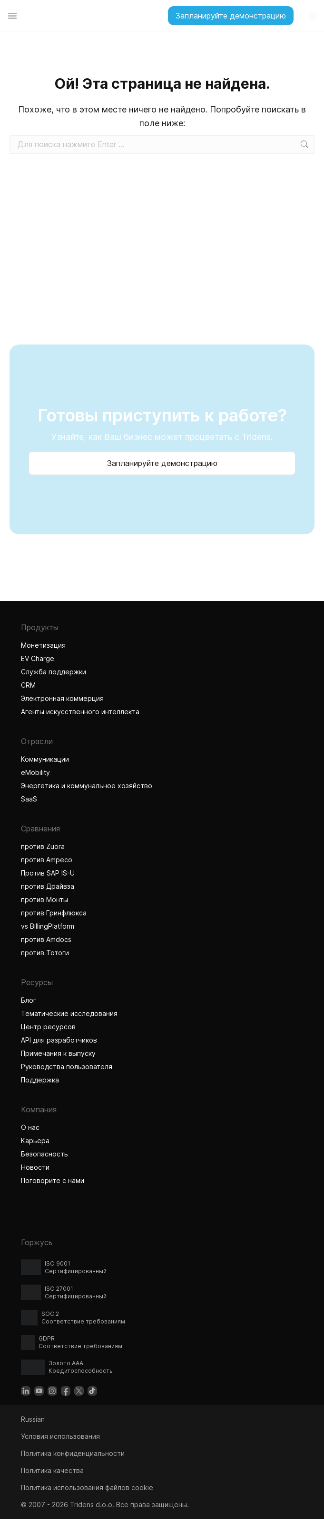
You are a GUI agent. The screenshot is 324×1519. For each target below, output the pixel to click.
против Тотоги (46, 953)
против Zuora (43, 846)
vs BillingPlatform (47, 926)
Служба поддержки (53, 672)
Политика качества (52, 1470)
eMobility (35, 772)
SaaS (29, 799)
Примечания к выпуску (58, 1053)
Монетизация (43, 645)
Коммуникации (45, 759)
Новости (35, 1167)
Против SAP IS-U (48, 873)
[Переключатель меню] (12, 15)
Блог (28, 1000)
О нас (30, 1127)
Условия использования (60, 1436)
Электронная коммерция (62, 698)
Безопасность (44, 1154)
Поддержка (40, 1080)
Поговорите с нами (52, 1180)
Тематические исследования (69, 1013)
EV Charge (37, 658)
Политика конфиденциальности (73, 1453)
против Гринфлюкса (54, 913)
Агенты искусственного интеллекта (81, 712)
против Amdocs (46, 939)
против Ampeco (46, 860)
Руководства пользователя (66, 1066)
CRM (28, 685)
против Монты (44, 899)
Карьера (35, 1141)
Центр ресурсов (48, 1027)
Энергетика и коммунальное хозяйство (86, 786)
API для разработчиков (59, 1040)
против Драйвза (47, 886)
